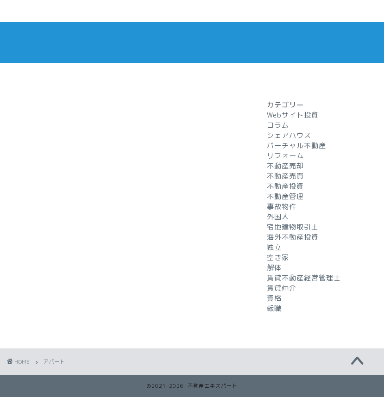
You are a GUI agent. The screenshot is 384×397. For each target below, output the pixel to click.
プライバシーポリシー (217, 11)
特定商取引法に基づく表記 (300, 11)
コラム (278, 125)
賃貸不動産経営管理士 (304, 278)
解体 (274, 268)
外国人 (278, 217)
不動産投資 (285, 186)
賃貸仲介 (281, 288)
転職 (274, 308)
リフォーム (285, 156)
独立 (274, 247)
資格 (274, 298)
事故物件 (281, 206)
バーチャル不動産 (296, 145)
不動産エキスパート (192, 42)
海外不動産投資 (293, 237)
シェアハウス (289, 135)
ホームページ (51, 11)
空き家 (278, 257)
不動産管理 (285, 196)
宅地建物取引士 (293, 227)
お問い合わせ (134, 11)
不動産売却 (285, 166)
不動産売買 (285, 176)
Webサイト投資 (293, 115)
